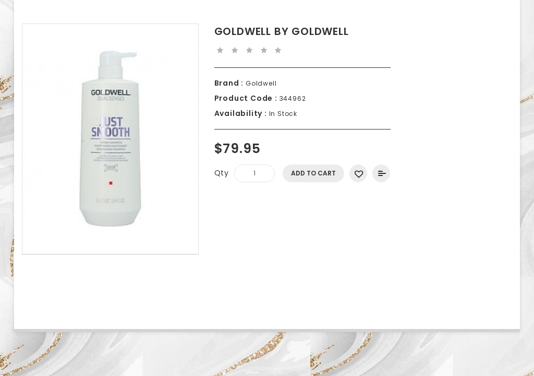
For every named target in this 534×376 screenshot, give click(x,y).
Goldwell (260, 83)
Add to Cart (313, 173)
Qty (221, 173)
